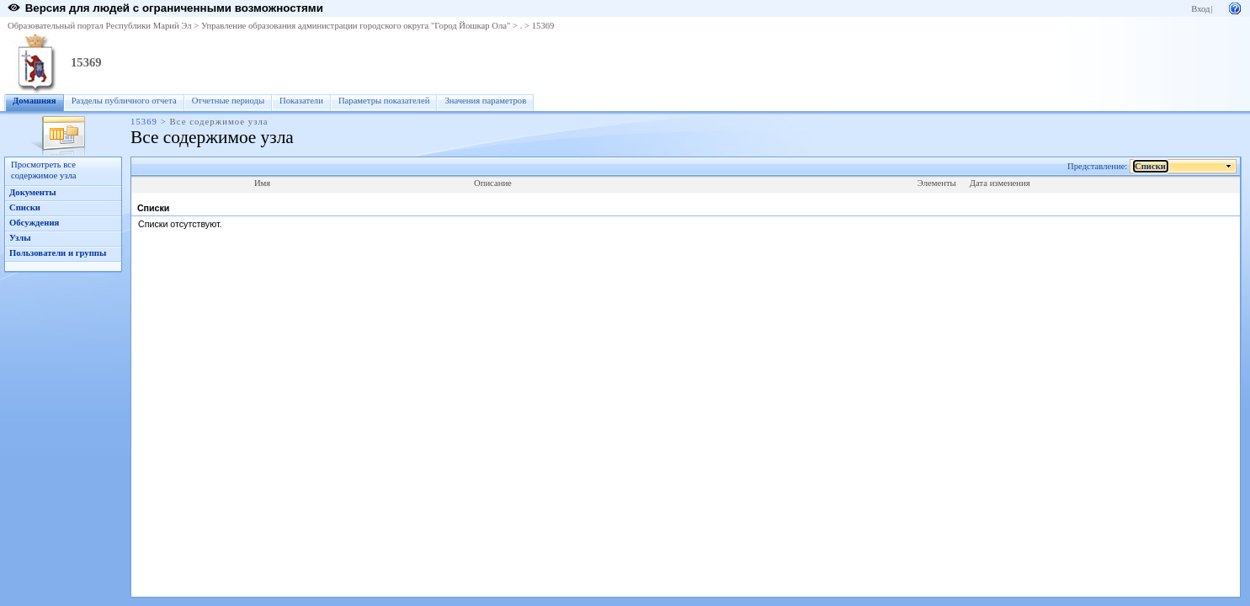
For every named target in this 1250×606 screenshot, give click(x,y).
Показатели (301, 100)
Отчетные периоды (228, 100)
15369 (543, 25)
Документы (32, 192)
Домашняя (34, 100)
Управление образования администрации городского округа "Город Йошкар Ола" (356, 25)
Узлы (20, 237)
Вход (1200, 8)
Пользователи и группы (57, 253)
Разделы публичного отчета (124, 100)
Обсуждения (34, 222)
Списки (24, 207)
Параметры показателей (383, 100)
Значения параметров (485, 100)
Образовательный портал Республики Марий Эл (100, 25)
